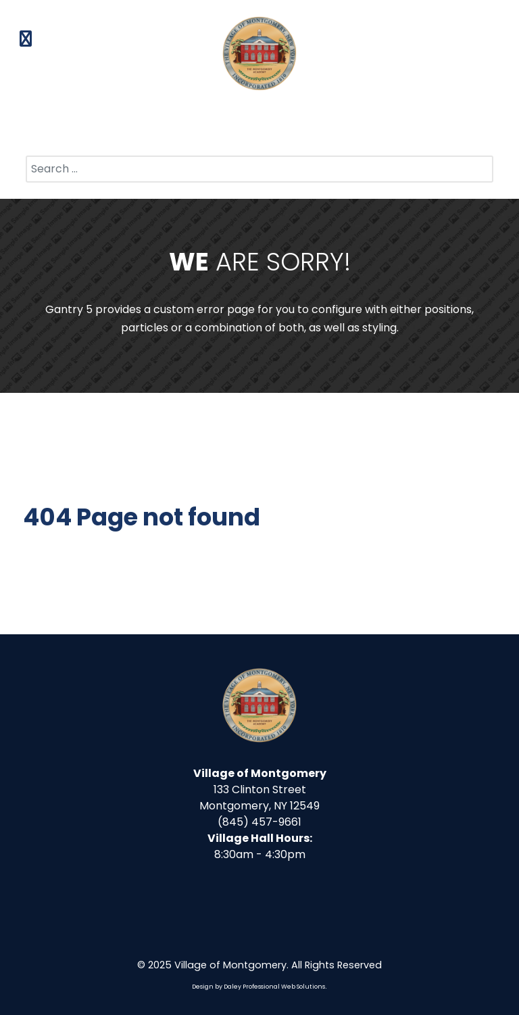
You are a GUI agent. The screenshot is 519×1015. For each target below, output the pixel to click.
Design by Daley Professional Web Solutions (258, 987)
